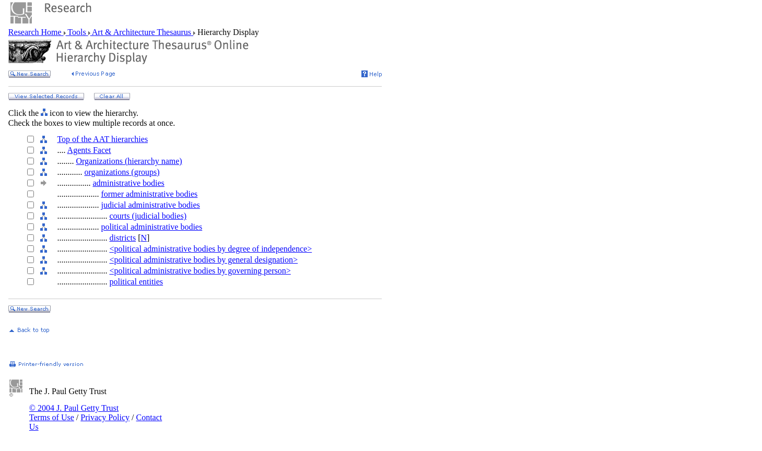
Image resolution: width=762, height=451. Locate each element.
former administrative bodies (149, 193)
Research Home (36, 32)
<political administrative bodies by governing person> (199, 270)
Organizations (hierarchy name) (129, 161)
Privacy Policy (105, 417)
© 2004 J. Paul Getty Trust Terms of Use (74, 412)
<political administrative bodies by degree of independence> (210, 248)
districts (122, 237)
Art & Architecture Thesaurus (141, 32)
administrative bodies (128, 183)
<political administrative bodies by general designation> (203, 259)
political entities (136, 281)
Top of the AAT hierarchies (102, 139)
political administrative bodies (151, 226)
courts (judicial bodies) (147, 215)
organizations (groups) (121, 172)
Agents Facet (89, 150)
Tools (77, 32)
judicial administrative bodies (150, 204)
